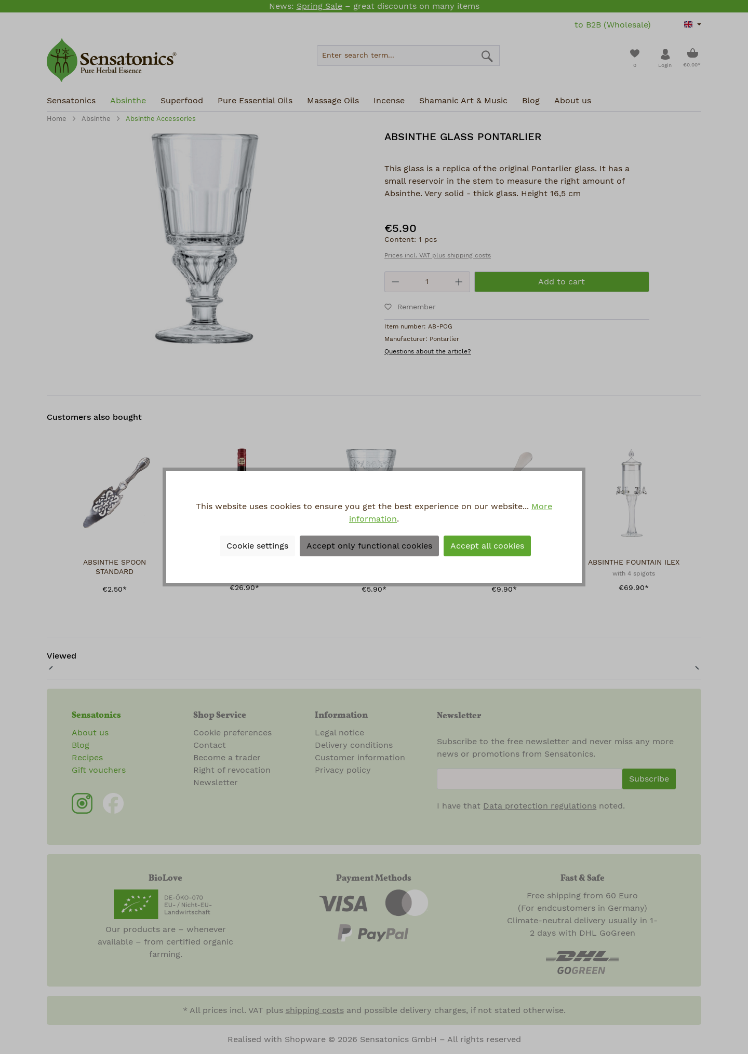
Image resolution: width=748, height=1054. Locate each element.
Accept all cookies (487, 546)
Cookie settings (257, 546)
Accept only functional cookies (369, 546)
